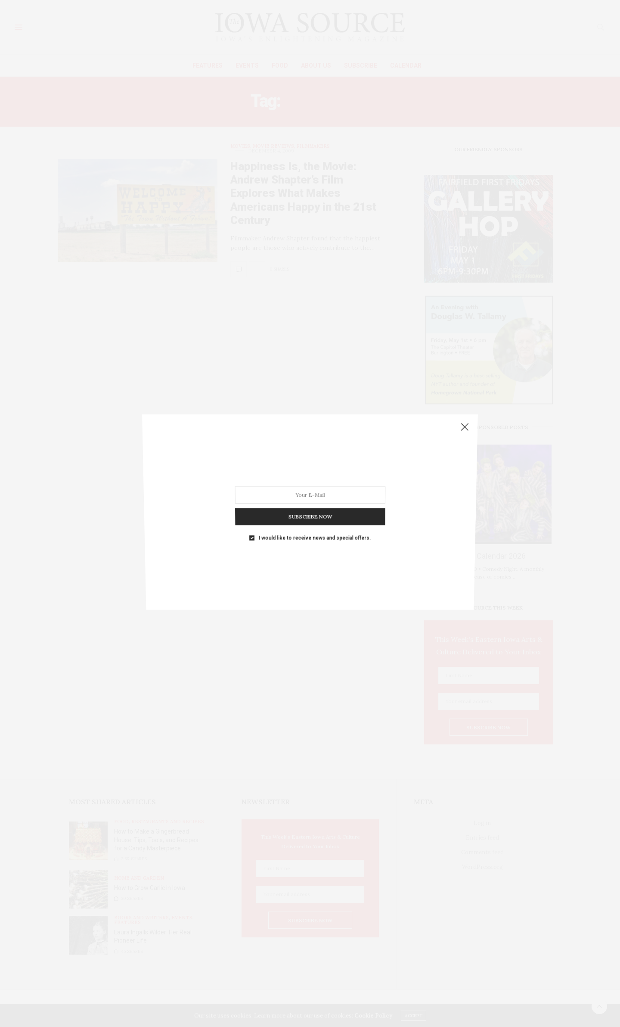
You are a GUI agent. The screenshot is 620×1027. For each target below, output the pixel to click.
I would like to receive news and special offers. (314, 525)
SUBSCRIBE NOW (310, 507)
